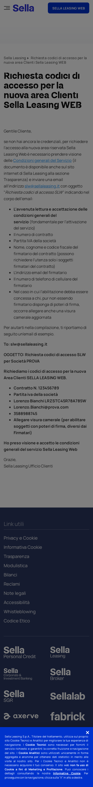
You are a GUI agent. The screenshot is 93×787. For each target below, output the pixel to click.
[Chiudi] (87, 732)
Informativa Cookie (66, 773)
